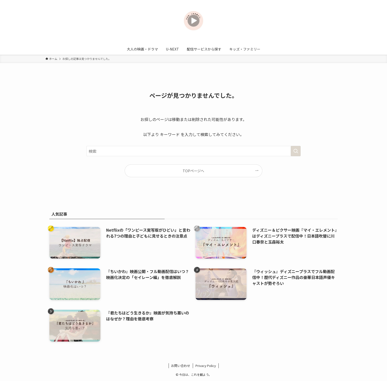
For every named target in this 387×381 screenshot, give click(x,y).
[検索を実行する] (296, 151)
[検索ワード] (193, 151)
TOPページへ (193, 170)
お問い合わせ (180, 365)
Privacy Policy (205, 365)
